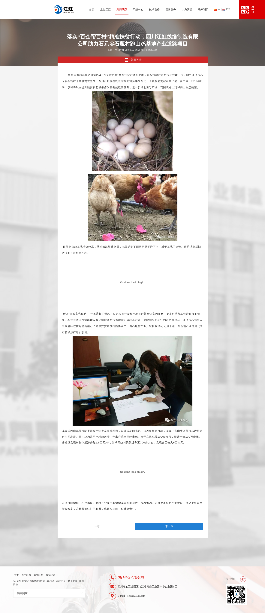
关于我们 (26, 575)
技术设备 (154, 9)
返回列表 (133, 60)
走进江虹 (105, 9)
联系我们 (203, 9)
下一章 (169, 526)
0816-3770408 (131, 577)
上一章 (96, 526)
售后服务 (170, 9)
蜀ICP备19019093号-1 (57, 581)
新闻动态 (121, 9)
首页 (91, 9)
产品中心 (138, 9)
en (226, 9)
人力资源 (187, 9)
